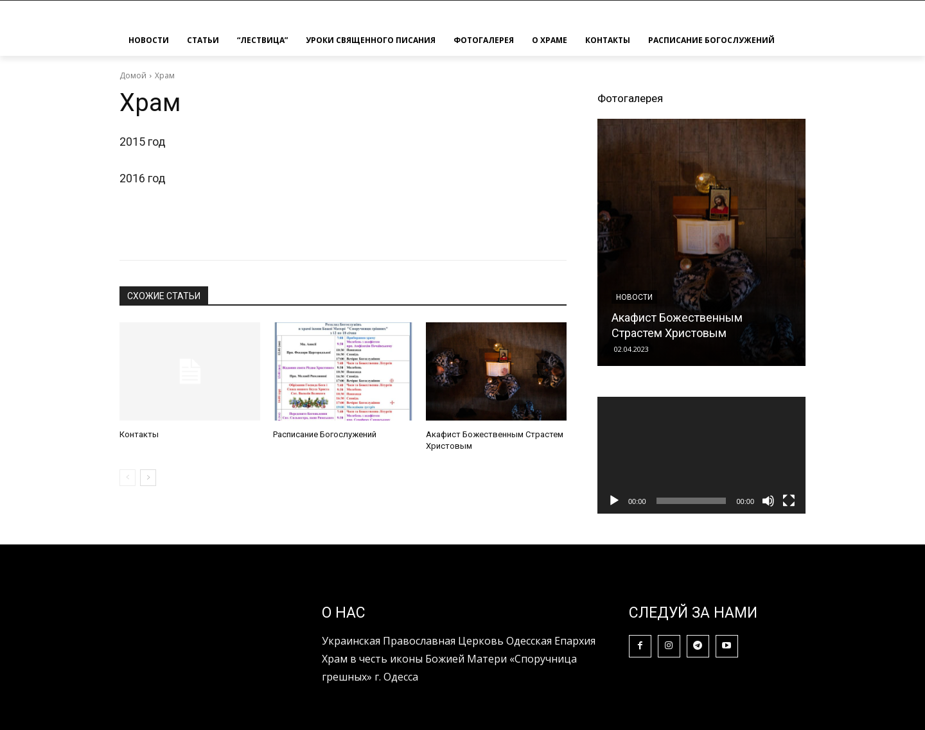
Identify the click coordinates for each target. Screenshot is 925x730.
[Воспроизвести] (614, 500)
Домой (132, 75)
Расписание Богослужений (324, 434)
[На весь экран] (788, 500)
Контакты (139, 434)
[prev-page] (127, 477)
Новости (634, 297)
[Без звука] (768, 500)
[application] (701, 455)
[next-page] (148, 477)
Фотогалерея (630, 98)
